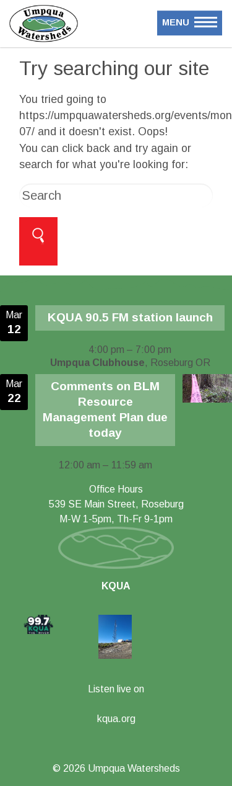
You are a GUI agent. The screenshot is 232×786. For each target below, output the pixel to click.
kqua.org (116, 718)
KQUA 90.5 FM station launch (130, 317)
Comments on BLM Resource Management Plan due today (105, 409)
